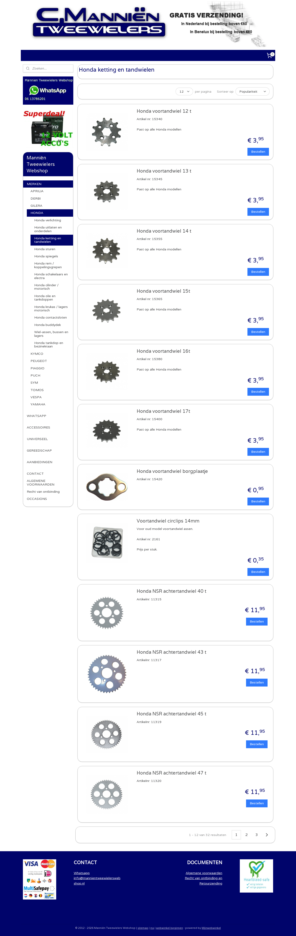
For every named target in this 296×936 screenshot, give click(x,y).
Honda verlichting (47, 220)
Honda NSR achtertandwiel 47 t (171, 772)
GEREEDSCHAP (39, 450)
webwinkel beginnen (169, 927)
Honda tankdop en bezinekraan (48, 344)
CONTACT (35, 473)
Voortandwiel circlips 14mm (167, 520)
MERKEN (34, 184)
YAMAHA (38, 404)
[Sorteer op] (252, 91)
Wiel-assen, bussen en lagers (51, 333)
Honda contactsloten (50, 317)
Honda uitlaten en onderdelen (48, 229)
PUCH (35, 375)
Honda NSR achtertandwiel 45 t (171, 713)
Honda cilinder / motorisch (46, 287)
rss (152, 927)
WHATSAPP (36, 416)
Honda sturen (44, 249)
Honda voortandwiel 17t (163, 411)
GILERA (36, 206)
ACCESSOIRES (38, 427)
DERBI (36, 198)
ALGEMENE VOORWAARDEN (40, 482)
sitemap (143, 927)
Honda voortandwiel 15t (163, 291)
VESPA (36, 397)
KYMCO (37, 354)
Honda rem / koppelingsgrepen (48, 265)
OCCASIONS (37, 499)
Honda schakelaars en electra (51, 276)
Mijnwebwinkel (211, 927)
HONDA (37, 213)
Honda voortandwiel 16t (163, 351)
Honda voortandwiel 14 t (163, 231)
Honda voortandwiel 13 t (163, 170)
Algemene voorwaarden (204, 872)
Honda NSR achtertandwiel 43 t (171, 652)
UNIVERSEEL (37, 439)
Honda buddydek (47, 325)
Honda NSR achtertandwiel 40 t (171, 591)
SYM (34, 382)
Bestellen (258, 151)
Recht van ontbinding (43, 491)
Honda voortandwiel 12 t (163, 111)
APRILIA (37, 191)
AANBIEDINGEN (39, 462)
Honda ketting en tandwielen (47, 240)
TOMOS (37, 390)
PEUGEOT (39, 361)
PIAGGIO (37, 368)
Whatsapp (82, 872)
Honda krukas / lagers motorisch (51, 308)
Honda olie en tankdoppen (45, 297)
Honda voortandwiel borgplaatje (172, 471)
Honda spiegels (46, 256)
